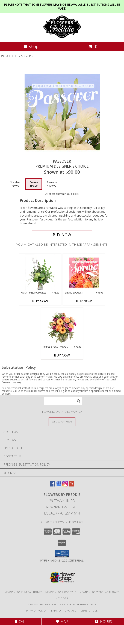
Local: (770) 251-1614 (62, 513)
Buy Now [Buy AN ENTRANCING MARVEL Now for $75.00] (40, 301)
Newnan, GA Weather (42, 604)
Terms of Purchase (63, 610)
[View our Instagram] (65, 485)
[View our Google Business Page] (59, 485)
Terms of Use (88, 610)
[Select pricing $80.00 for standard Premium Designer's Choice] (15, 184)
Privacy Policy (36, 610)
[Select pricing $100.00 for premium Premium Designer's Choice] (51, 184)
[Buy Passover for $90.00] (62, 235)
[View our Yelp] (71, 485)
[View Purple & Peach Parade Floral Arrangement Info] (62, 326)
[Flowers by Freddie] (62, 37)
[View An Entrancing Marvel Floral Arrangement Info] (40, 272)
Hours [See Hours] (103, 621)
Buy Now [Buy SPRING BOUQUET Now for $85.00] (84, 301)
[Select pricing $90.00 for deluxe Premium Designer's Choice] (34, 184)
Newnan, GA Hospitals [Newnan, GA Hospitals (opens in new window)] (60, 592)
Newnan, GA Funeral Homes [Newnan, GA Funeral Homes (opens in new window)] (23, 592)
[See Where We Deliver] (62, 421)
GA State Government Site (78, 604)
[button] (62, 553)
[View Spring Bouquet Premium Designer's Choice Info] (84, 273)
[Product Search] (63, 401)
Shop (30, 46)
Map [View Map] (62, 621)
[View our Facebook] (52, 485)
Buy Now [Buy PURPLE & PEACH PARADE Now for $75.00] (62, 355)
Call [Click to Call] (20, 621)
